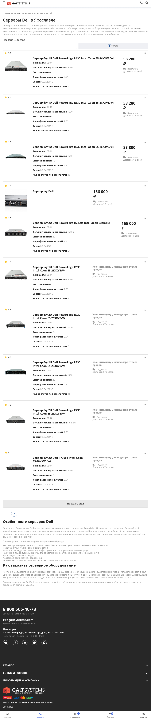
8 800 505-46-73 (19, 609)
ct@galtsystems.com (18, 620)
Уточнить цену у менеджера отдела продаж (115, 268)
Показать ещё (75, 503)
